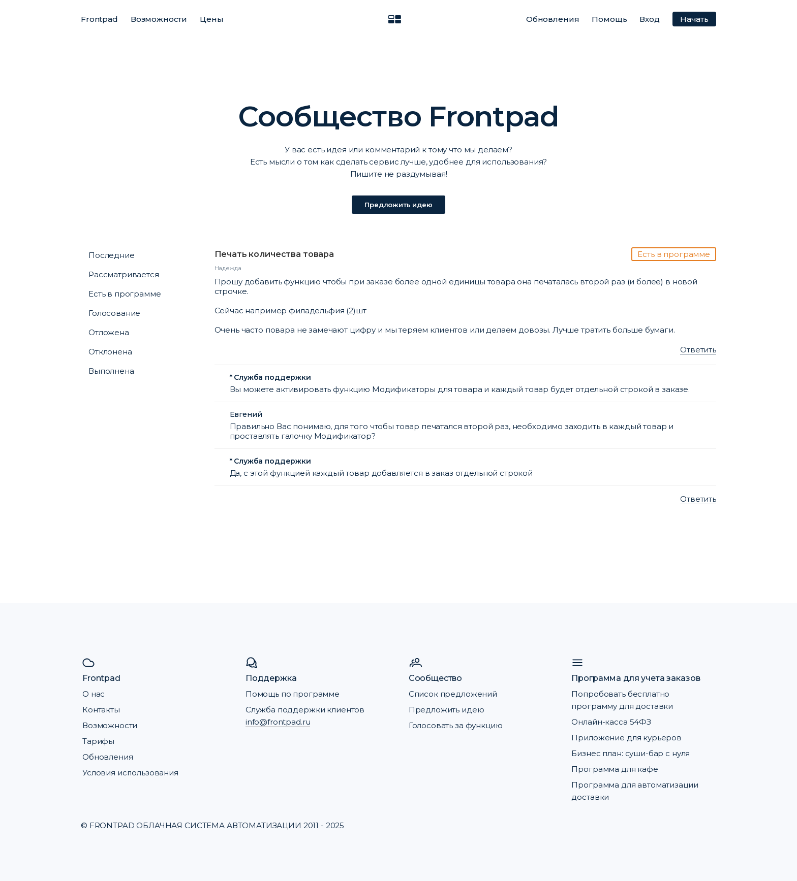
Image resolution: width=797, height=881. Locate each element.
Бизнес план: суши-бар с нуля (630, 753)
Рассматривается (123, 274)
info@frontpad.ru (278, 722)
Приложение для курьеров (626, 737)
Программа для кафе (614, 769)
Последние (111, 255)
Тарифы (98, 741)
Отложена (108, 332)
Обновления (552, 19)
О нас (93, 694)
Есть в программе (124, 294)
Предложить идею (398, 205)
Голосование (114, 313)
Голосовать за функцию (456, 725)
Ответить (698, 349)
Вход (649, 19)
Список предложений (453, 694)
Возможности (159, 19)
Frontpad (99, 19)
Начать (694, 19)
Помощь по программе (293, 694)
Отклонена (110, 351)
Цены (211, 19)
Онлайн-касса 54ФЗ (611, 722)
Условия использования (130, 772)
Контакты (101, 709)
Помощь (609, 19)
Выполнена (111, 371)
